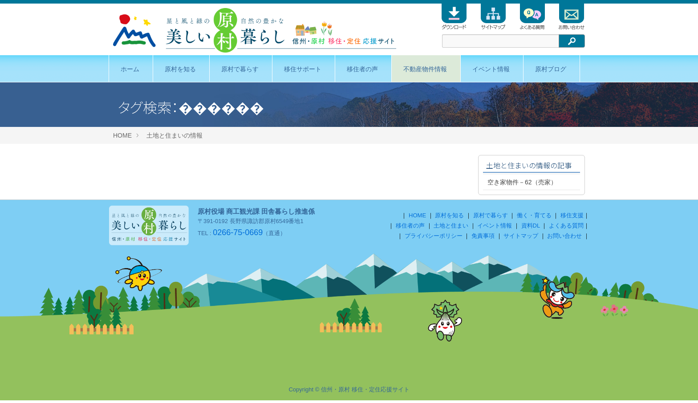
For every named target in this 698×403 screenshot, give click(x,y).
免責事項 (483, 238)
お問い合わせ (564, 238)
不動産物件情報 (425, 69)
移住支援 (572, 218)
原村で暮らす (240, 69)
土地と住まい (451, 228)
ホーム (130, 69)
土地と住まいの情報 (174, 135)
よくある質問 (566, 228)
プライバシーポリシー (434, 238)
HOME (122, 135)
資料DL (530, 228)
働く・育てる (534, 218)
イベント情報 (491, 69)
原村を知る (180, 69)
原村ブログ (550, 69)
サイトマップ (520, 238)
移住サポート (302, 69)
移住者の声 (362, 69)
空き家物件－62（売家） (522, 182)
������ (221, 107)
